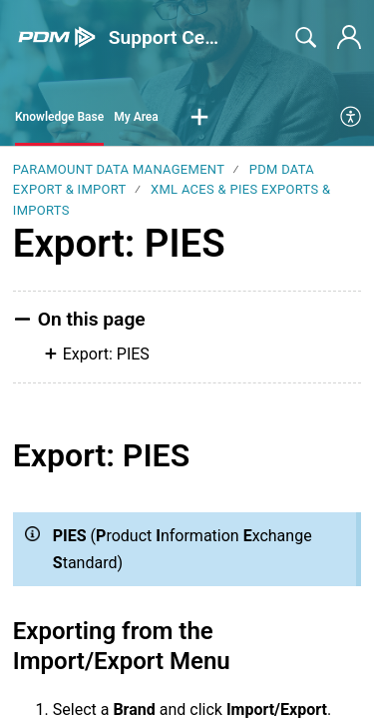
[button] (199, 118)
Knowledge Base (59, 117)
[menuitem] (351, 118)
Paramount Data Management (118, 169)
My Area (136, 117)
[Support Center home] (57, 37)
